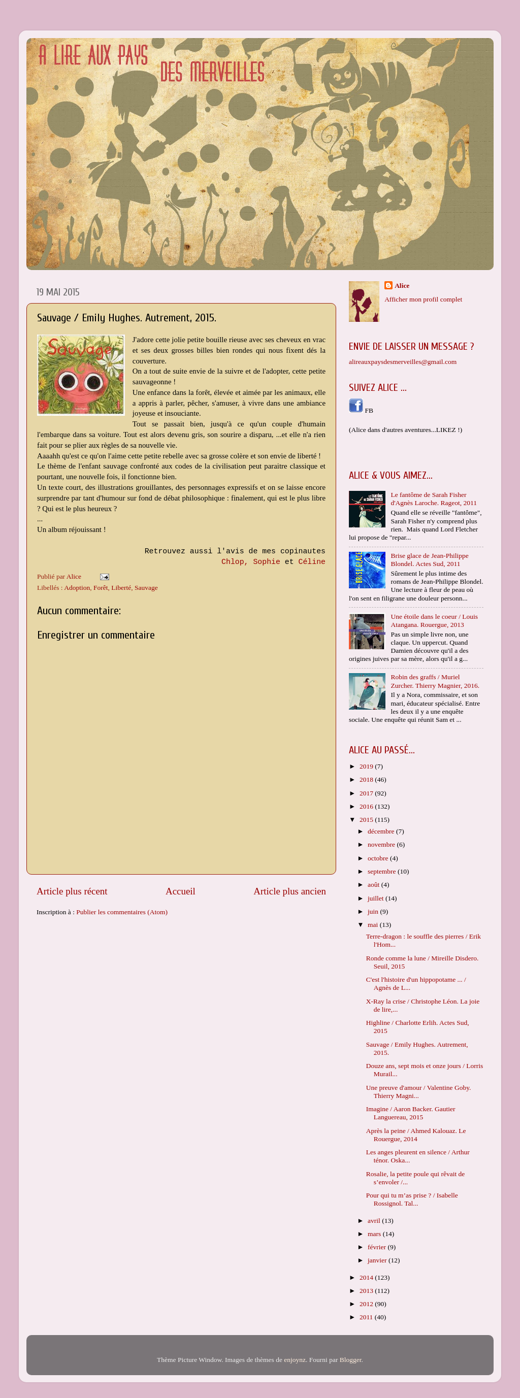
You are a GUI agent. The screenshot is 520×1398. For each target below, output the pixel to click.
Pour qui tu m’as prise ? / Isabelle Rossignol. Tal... (412, 1199)
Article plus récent (72, 891)
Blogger (351, 1359)
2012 (367, 1304)
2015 (367, 819)
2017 (367, 793)
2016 (367, 806)
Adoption (77, 587)
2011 (367, 1317)
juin (374, 911)
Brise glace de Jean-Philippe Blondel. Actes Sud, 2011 (429, 560)
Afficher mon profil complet (423, 299)
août (374, 884)
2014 (367, 1277)
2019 (367, 766)
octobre (379, 858)
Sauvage (146, 587)
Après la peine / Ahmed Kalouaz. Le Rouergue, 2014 (416, 1135)
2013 (367, 1290)
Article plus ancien (289, 891)
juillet (376, 898)
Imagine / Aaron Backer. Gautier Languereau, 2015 (411, 1113)
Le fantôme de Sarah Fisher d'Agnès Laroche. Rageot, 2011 (434, 499)
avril (375, 1220)
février (377, 1247)
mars (375, 1234)
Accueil (181, 891)
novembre (382, 844)
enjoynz (295, 1359)
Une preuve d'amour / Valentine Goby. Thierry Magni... (418, 1092)
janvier (378, 1260)
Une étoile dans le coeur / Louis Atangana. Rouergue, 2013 (434, 620)
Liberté (121, 587)
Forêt (100, 587)
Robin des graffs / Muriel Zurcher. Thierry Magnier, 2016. (435, 681)
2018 (367, 779)
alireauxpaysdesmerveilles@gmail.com (403, 361)
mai (374, 924)
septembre (383, 871)
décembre (382, 831)
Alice (402, 285)
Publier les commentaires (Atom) (122, 912)
